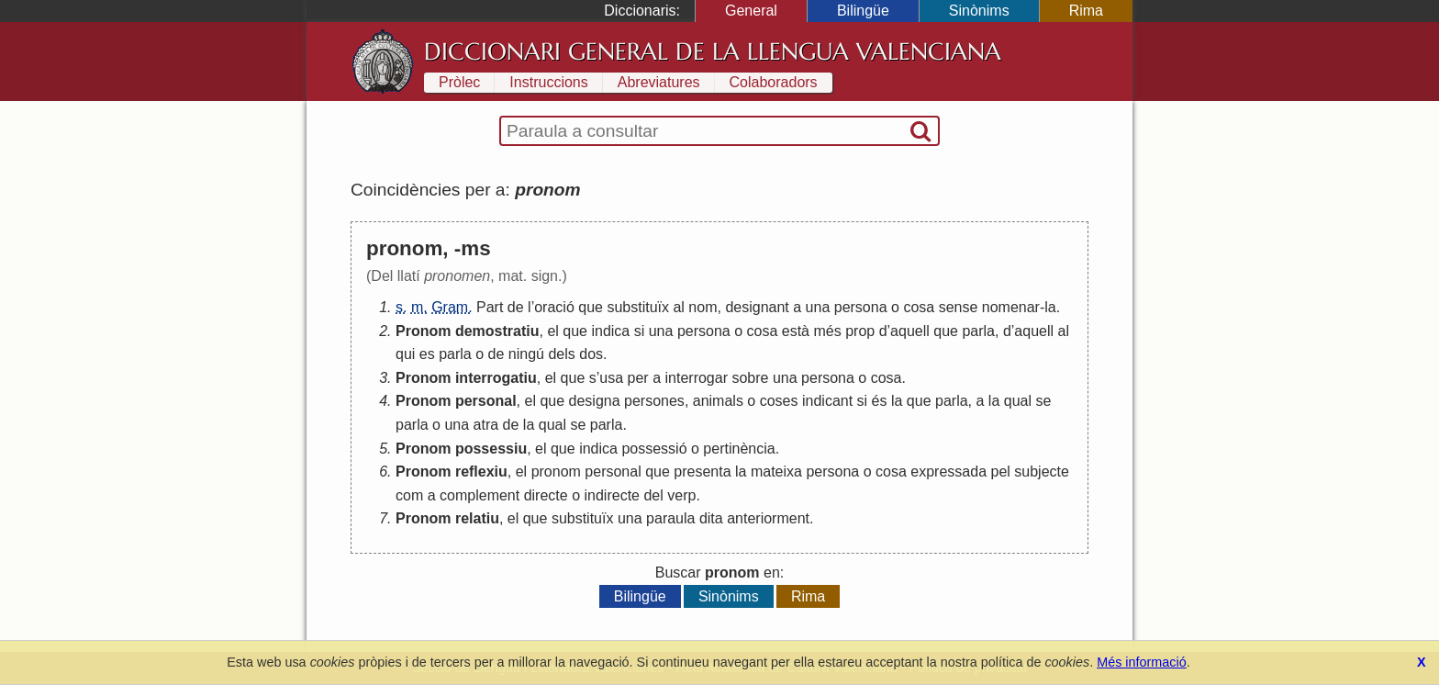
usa (611, 378)
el (552, 331)
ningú (526, 354)
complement (479, 495)
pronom (556, 471)
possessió (653, 448)
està (795, 331)
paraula (670, 518)
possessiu (491, 448)
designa (594, 401)
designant (756, 307)
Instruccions (548, 82)
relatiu (477, 518)
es (427, 354)
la (1049, 307)
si (639, 331)
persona (860, 307)
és (879, 401)
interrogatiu (496, 378)
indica (610, 331)
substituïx (638, 307)
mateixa (776, 471)
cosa (918, 307)
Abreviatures (659, 82)
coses (779, 401)
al (678, 307)
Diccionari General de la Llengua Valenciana (712, 51)
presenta (702, 471)
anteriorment (768, 518)
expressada (948, 471)
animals (718, 401)
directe (546, 495)
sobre (749, 378)
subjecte (1041, 471)
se (1043, 401)
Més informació (1142, 662)
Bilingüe (863, 10)
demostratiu (497, 331)
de (516, 307)
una (818, 307)
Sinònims (979, 10)
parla (978, 331)
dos (591, 354)
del (653, 495)
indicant (827, 401)
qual (1018, 401)
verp (681, 495)
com (409, 495)
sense (958, 307)
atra (486, 424)
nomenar (1011, 307)
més (827, 331)
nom (702, 307)
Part (489, 307)
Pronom (423, 331)
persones (654, 401)
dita (711, 518)
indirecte (612, 495)
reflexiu (481, 471)
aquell (910, 331)
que (590, 307)
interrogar (696, 378)
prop (860, 331)
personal (486, 401)
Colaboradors (774, 82)
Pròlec (459, 82)
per (638, 378)
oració (554, 307)
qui (405, 354)
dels (561, 354)
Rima (1086, 10)
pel (1000, 471)
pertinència (739, 448)
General (751, 10)
